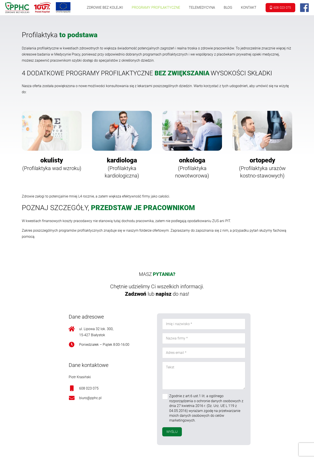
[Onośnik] (17, 7)
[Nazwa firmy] (203, 338)
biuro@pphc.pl (90, 398)
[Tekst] (203, 376)
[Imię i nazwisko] (203, 324)
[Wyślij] (172, 431)
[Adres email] (203, 352)
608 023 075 (89, 388)
